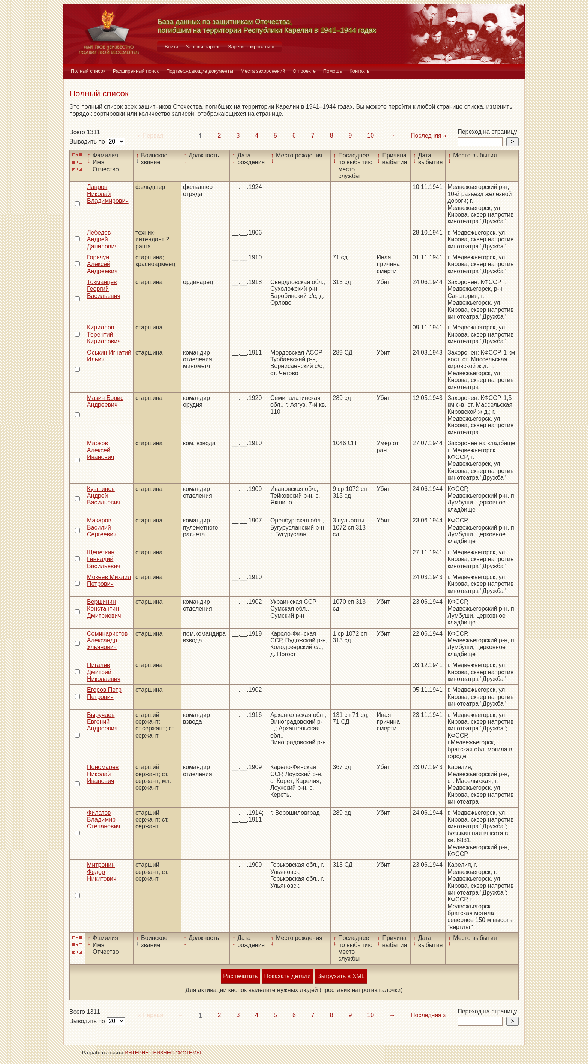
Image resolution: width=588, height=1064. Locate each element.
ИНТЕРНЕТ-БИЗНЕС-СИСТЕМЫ (162, 1052)
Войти (171, 46)
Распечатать (240, 976)
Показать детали (287, 976)
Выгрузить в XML (341, 976)
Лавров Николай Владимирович (108, 194)
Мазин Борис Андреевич (105, 401)
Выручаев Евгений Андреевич (102, 722)
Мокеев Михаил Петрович (109, 580)
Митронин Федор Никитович (101, 872)
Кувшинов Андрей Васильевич (103, 496)
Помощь (332, 71)
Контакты (360, 71)
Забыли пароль (203, 46)
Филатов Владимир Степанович (103, 820)
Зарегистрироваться (251, 46)
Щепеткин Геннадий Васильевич (103, 559)
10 (370, 135)
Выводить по (87, 141)
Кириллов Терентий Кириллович (104, 334)
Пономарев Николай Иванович (102, 774)
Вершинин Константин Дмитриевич (104, 609)
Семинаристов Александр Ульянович (107, 640)
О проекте (304, 71)
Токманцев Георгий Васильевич (103, 289)
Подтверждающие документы (199, 71)
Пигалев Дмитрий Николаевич (103, 672)
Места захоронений (263, 71)
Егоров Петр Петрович (104, 693)
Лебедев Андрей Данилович (102, 239)
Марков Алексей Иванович (100, 450)
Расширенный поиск (136, 71)
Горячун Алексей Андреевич (102, 264)
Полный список (88, 71)
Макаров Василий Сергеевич (101, 527)
